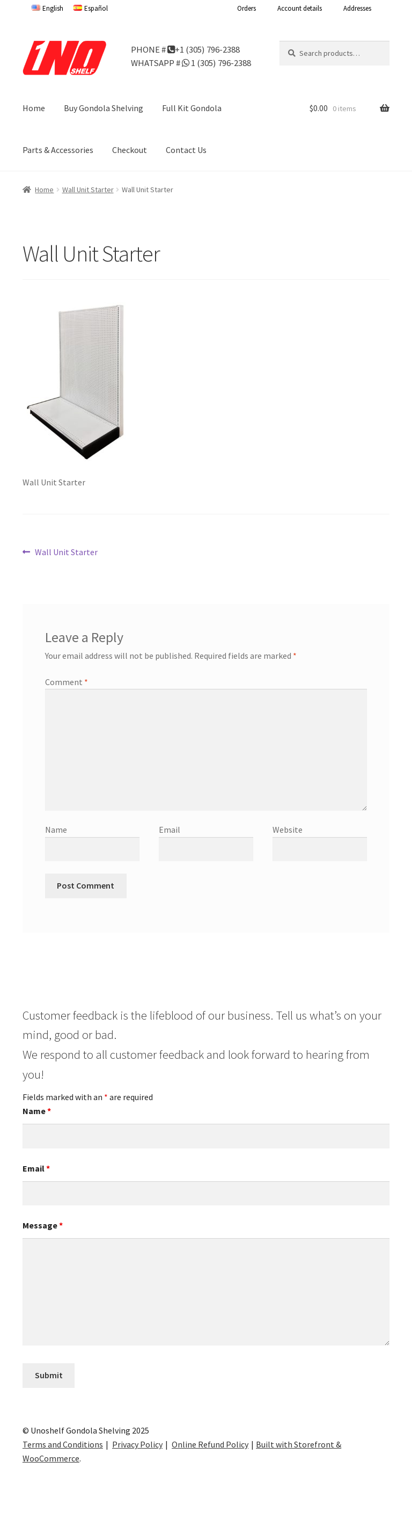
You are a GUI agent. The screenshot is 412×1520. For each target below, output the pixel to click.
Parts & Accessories (58, 149)
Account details (299, 8)
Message (43, 1225)
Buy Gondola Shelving (103, 108)
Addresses (357, 8)
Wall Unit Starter (88, 189)
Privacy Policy (137, 1444)
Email (169, 829)
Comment (66, 682)
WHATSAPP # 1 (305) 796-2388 (191, 62)
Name (56, 829)
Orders (246, 8)
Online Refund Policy (210, 1444)
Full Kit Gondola (192, 108)
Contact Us (186, 149)
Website (288, 829)
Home (34, 108)
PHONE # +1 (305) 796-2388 (185, 48)
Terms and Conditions (63, 1444)
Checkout (129, 149)
